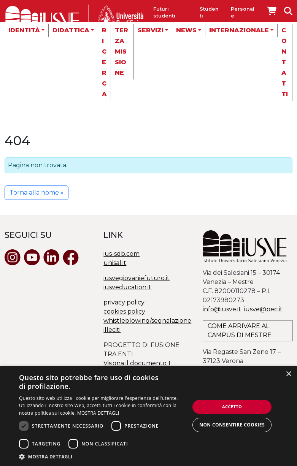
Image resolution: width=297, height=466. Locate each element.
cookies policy (124, 311)
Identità (24, 30)
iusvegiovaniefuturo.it (136, 278)
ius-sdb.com (121, 253)
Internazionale (239, 30)
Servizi (151, 30)
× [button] (288, 374)
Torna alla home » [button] (37, 192)
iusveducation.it (127, 287)
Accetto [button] (232, 406)
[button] (102, 456)
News (186, 30)
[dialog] (148, 416)
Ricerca (104, 62)
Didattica (70, 30)
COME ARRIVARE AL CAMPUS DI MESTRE (240, 330)
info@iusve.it (222, 309)
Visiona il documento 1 (136, 363)
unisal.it (114, 262)
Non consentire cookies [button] (232, 425)
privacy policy (124, 302)
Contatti (284, 62)
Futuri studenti (164, 12)
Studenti (209, 12)
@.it (263, 309)
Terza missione (121, 51)
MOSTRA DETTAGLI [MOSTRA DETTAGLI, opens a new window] (98, 413)
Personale (242, 12)
